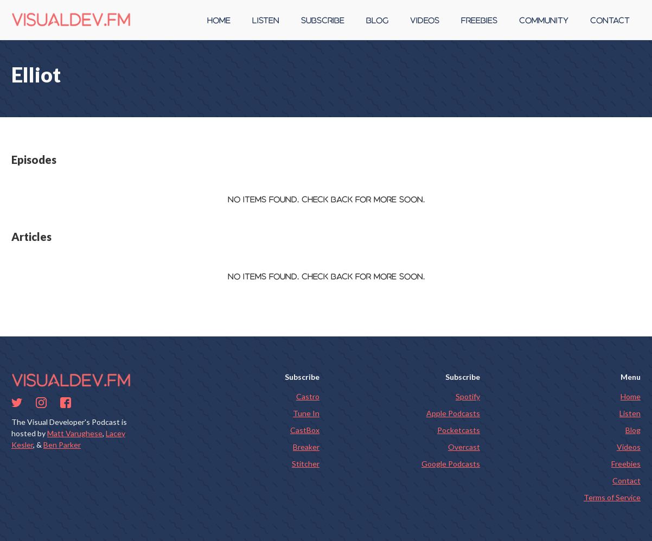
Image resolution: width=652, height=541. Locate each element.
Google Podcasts (450, 463)
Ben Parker (62, 444)
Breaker (306, 446)
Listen (630, 413)
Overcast (464, 446)
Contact (626, 480)
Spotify (468, 396)
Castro (307, 396)
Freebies (626, 463)
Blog (633, 430)
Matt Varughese (75, 433)
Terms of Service (612, 497)
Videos (629, 446)
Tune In (306, 413)
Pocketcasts (458, 430)
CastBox (304, 430)
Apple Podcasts (453, 413)
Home (631, 396)
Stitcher (305, 463)
